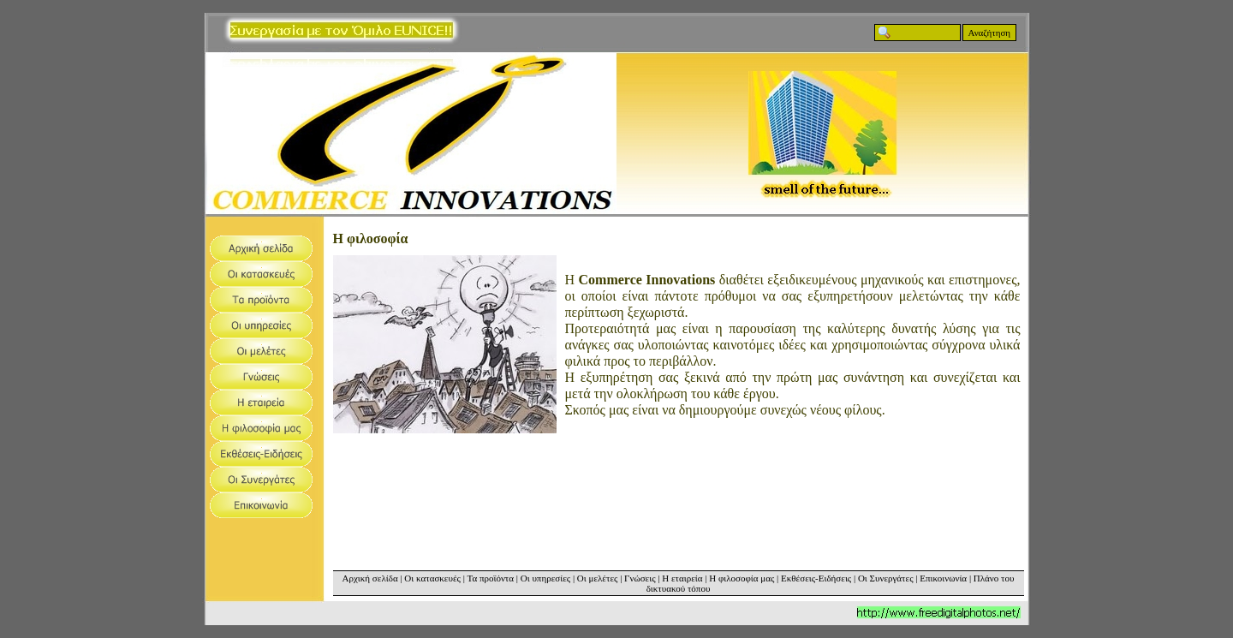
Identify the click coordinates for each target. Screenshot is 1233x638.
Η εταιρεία (682, 578)
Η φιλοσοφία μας (741, 578)
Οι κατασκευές (432, 578)
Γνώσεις (639, 578)
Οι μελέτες (597, 578)
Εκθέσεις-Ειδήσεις (816, 578)
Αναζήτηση (989, 32)
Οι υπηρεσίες (545, 578)
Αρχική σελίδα (370, 578)
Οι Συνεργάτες (886, 578)
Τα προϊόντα (490, 578)
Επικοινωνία (943, 578)
